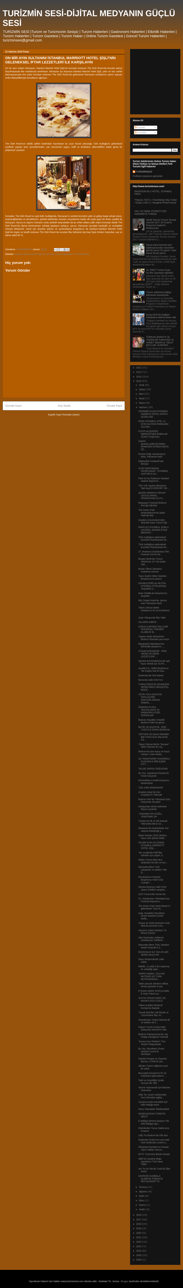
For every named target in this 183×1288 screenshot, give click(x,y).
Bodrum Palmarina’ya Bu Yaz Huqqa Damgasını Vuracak (153, 1035)
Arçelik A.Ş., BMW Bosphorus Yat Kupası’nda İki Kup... (153, 669)
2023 (139, 1246)
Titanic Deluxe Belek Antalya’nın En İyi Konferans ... (154, 610)
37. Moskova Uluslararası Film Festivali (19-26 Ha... (153, 553)
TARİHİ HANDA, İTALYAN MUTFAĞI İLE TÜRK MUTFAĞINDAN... (151, 976)
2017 (139, 1219)
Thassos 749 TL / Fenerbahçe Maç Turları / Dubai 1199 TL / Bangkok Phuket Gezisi (156, 201)
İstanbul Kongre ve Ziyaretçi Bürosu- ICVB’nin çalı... (152, 1060)
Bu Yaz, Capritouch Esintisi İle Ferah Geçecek (153, 774)
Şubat (142, 389)
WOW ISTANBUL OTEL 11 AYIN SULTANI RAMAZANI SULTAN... (153, 424)
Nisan (142, 398)
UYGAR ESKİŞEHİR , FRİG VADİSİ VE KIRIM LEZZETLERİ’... (152, 654)
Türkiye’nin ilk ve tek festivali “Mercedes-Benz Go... (152, 822)
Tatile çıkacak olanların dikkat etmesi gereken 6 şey (153, 985)
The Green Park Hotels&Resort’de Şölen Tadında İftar (151, 513)
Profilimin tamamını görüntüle (147, 176)
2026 (139, 1259)
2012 (139, 367)
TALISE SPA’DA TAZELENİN (152, 768)
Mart (141, 394)
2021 (139, 1237)
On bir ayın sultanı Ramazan (57, 254)
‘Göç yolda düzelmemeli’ (150, 787)
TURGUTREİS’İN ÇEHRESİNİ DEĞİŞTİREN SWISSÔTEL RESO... (153, 687)
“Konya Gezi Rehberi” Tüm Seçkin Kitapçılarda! (152, 1043)
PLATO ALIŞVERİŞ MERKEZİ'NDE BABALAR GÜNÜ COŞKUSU (152, 434)
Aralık (142, 1209)
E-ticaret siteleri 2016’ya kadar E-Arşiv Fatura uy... (153, 992)
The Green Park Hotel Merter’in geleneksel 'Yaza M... (154, 907)
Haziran (143, 407)
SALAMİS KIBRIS (147, 622)
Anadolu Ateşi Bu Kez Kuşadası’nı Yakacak (150, 793)
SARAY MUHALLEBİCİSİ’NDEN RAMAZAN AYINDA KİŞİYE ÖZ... (153, 445)
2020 (139, 1233)
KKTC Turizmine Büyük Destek (154, 1154)
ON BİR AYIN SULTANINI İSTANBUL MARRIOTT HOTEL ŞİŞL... (151, 845)
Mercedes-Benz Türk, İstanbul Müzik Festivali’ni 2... (153, 946)
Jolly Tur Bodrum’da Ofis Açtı (153, 1135)
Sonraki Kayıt (13, 405)
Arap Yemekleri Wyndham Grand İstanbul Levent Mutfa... (151, 916)
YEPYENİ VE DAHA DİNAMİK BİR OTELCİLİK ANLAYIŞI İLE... (153, 737)
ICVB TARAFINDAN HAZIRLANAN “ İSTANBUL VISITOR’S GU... (153, 471)
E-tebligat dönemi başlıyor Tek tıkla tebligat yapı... (153, 1122)
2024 (139, 1251)
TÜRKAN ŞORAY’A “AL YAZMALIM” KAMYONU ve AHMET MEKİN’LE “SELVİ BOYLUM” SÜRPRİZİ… (160, 341)
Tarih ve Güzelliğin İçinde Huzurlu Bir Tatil (151, 1081)
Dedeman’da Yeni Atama (150, 675)
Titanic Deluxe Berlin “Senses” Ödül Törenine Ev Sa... (153, 745)
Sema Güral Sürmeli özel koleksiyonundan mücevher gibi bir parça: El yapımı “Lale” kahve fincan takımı (161, 249)
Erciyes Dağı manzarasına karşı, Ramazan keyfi (151, 455)
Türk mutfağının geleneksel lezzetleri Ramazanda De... (153, 538)
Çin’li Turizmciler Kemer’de (152, 894)
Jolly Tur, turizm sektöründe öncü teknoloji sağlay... (152, 1096)
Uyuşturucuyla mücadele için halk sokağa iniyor (152, 1103)
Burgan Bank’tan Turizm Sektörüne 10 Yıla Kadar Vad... (152, 561)
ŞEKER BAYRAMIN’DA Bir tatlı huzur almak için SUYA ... (154, 662)
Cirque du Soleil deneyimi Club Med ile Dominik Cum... (154, 924)
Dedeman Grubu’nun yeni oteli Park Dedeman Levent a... (153, 1141)
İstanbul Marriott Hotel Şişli (28, 254)
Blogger (124, 1281)
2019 (139, 1228)
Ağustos (143, 1191)
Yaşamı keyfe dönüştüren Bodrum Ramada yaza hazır (153, 638)
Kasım (142, 1205)
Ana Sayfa (64, 405)
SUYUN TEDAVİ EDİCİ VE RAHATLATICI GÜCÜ (152, 999)
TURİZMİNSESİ (144, 171)
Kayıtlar (140, 127)
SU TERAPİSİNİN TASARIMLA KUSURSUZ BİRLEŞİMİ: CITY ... (154, 761)
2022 (139, 1241)
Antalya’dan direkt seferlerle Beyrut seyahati (152, 808)
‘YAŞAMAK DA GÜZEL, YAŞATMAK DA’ (150, 815)
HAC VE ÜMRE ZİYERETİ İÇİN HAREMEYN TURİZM (150, 212)
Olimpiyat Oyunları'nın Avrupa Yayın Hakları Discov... (153, 1148)
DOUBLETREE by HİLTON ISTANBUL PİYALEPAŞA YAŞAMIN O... (152, 586)
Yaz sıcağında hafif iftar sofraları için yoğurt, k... (151, 854)
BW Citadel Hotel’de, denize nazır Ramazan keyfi (152, 602)
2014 (139, 376)
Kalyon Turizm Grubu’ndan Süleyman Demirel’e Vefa (152, 1028)
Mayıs (142, 403)
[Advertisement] (63, 372)
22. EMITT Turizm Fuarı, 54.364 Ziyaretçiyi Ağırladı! (159, 271)
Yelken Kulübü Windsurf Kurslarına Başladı (150, 1006)
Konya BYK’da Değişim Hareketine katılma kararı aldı (161, 316)
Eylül (141, 1196)
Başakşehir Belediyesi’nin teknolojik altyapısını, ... (151, 645)
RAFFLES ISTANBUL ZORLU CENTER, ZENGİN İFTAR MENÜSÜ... (153, 530)
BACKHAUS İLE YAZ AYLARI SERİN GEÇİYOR (153, 953)
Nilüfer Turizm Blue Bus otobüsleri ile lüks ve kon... (153, 861)
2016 (139, 1215)
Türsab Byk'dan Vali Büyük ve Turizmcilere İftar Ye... (153, 1014)
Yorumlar (140, 132)
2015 (139, 381)
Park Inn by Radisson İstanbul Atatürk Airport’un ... (153, 479)
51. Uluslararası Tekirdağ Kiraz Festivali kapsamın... (153, 900)
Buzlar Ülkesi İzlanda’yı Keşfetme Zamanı (150, 570)
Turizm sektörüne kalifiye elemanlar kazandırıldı (158, 293)
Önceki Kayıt (114, 405)
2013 (139, 372)
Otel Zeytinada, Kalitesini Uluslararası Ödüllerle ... (151, 939)
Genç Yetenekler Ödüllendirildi (153, 1109)
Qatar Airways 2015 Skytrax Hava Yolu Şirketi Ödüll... (152, 836)
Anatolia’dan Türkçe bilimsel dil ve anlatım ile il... (154, 1021)
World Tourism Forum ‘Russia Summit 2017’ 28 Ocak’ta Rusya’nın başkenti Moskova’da (161, 224)
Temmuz (143, 1187)
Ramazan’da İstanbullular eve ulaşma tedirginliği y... (153, 829)
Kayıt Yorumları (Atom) (67, 414)
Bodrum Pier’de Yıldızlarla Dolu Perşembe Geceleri (154, 800)
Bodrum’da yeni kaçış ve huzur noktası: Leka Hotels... (154, 753)
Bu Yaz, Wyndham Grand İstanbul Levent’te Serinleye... (151, 1051)
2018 (139, 1224)
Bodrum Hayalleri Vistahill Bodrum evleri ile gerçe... (152, 721)
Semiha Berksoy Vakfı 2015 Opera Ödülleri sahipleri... (152, 888)
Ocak (142, 385)
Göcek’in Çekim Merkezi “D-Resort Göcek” (152, 931)
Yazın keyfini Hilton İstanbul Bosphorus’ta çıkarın (152, 577)
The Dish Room (81, 254)
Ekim (142, 1200)
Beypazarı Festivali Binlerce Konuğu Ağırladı (152, 504)
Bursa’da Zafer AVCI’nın (150, 680)
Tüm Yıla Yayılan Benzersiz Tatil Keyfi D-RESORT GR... (153, 487)
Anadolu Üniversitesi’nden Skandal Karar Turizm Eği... (153, 521)
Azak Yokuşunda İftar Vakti (152, 617)
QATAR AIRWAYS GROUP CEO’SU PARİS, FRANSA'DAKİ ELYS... (152, 495)
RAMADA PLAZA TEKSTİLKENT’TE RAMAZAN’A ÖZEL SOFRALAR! (149, 711)
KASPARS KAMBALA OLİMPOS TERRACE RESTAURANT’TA (150, 1179)
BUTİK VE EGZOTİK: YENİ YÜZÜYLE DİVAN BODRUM (154, 728)
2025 (139, 1255)
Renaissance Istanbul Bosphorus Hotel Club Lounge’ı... (150, 880)
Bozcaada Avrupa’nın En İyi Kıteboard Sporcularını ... (152, 1074)
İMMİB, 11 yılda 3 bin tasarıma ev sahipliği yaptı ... (153, 968)
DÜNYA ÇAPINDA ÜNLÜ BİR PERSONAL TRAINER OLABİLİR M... (153, 629)
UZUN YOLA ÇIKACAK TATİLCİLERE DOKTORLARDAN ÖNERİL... (150, 698)
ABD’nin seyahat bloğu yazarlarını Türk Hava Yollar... (150, 1161)
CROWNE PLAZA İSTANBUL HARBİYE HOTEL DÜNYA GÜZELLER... (153, 414)
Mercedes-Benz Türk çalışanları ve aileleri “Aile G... (152, 870)
